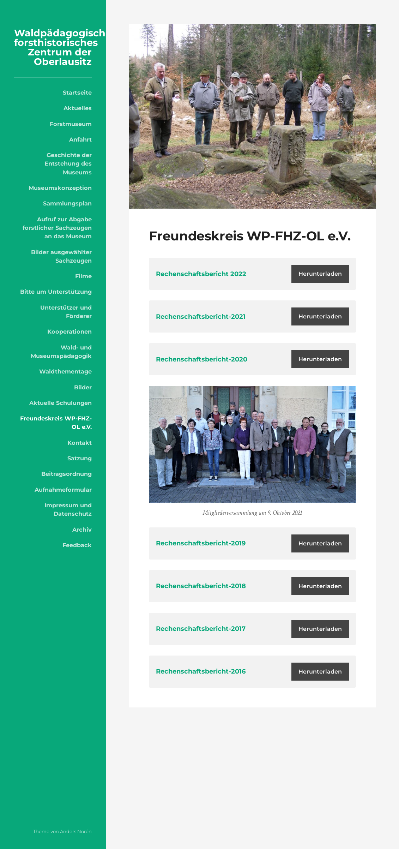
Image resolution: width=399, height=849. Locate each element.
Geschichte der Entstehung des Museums (68, 163)
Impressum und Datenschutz (68, 509)
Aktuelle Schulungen (60, 402)
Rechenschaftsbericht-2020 (201, 359)
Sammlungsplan (67, 203)
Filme (83, 276)
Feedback (77, 545)
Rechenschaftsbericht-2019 (201, 543)
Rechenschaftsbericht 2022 (201, 274)
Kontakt (79, 442)
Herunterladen (320, 273)
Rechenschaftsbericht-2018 (201, 586)
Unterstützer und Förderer (66, 311)
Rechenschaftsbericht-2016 (201, 671)
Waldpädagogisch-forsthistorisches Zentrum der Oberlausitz (61, 47)
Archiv (82, 529)
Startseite (77, 92)
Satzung (79, 458)
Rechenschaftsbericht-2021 (201, 317)
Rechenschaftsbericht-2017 (201, 629)
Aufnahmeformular (63, 489)
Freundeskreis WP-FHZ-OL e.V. (56, 422)
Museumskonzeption (60, 187)
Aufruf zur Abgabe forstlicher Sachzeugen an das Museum (57, 228)
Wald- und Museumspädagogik (61, 351)
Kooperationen (69, 331)
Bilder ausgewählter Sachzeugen (61, 256)
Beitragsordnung (66, 473)
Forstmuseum (71, 123)
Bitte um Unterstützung (56, 291)
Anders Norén (76, 831)
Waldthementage (65, 371)
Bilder (83, 387)
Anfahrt (80, 139)
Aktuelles (78, 108)
